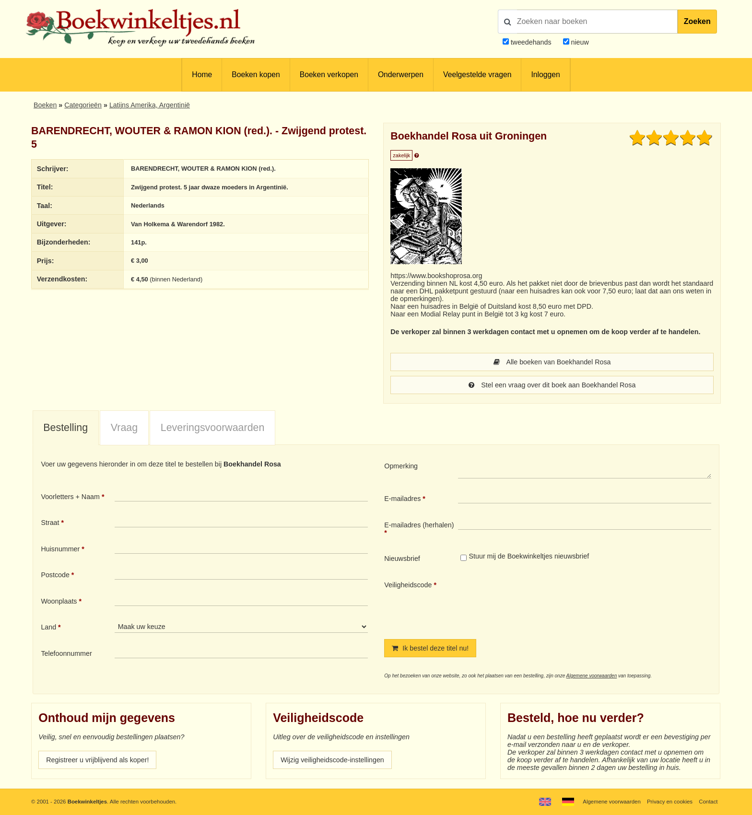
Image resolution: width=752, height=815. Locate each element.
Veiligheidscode (408, 585)
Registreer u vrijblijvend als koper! (97, 760)
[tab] (66, 428)
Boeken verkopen (329, 74)
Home (202, 74)
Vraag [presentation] (124, 427)
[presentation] (538, 602)
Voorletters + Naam (70, 497)
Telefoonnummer (66, 653)
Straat (50, 522)
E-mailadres (402, 498)
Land (48, 627)
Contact (708, 801)
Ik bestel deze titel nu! (430, 648)
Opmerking (401, 466)
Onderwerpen (400, 74)
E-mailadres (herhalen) (419, 525)
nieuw (579, 42)
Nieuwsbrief (402, 558)
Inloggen (545, 74)
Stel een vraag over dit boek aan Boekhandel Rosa (552, 385)
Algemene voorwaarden (591, 675)
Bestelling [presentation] (65, 427)
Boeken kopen (256, 74)
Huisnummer (60, 549)
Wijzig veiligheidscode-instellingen (332, 760)
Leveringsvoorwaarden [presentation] (213, 427)
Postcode (55, 575)
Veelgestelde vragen (477, 74)
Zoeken (697, 21)
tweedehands (531, 42)
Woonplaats (59, 601)
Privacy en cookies (670, 801)
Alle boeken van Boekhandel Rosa (552, 362)
